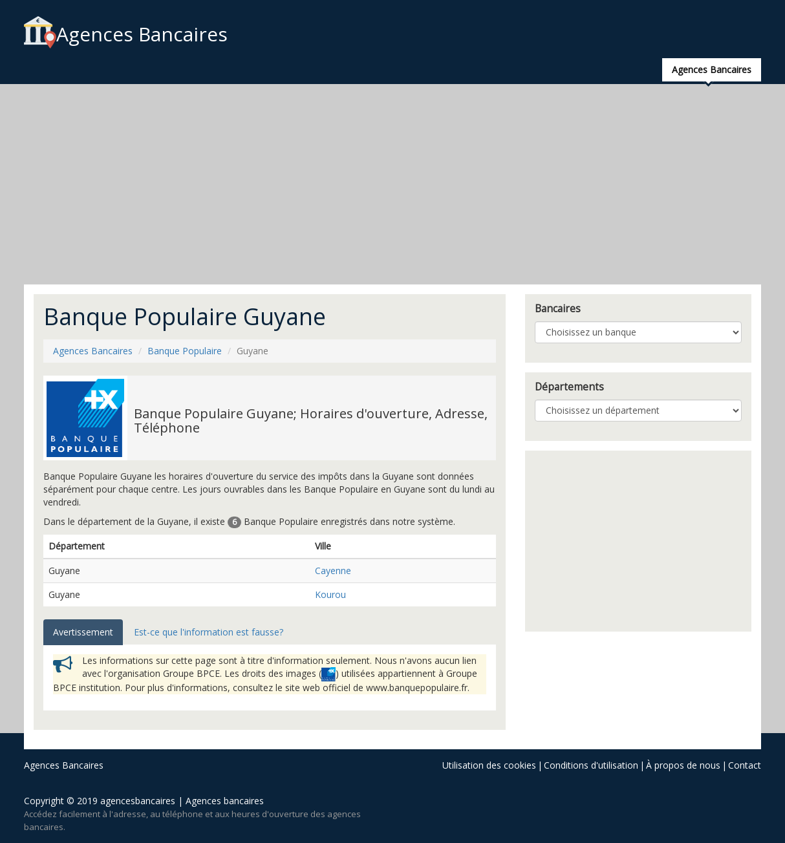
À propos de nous (683, 765)
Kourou (330, 594)
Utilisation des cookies (489, 765)
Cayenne (333, 570)
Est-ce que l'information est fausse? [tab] (208, 632)
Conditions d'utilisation (591, 765)
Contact (744, 765)
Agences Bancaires (126, 34)
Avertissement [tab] (83, 632)
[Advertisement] (392, 184)
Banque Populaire (184, 351)
